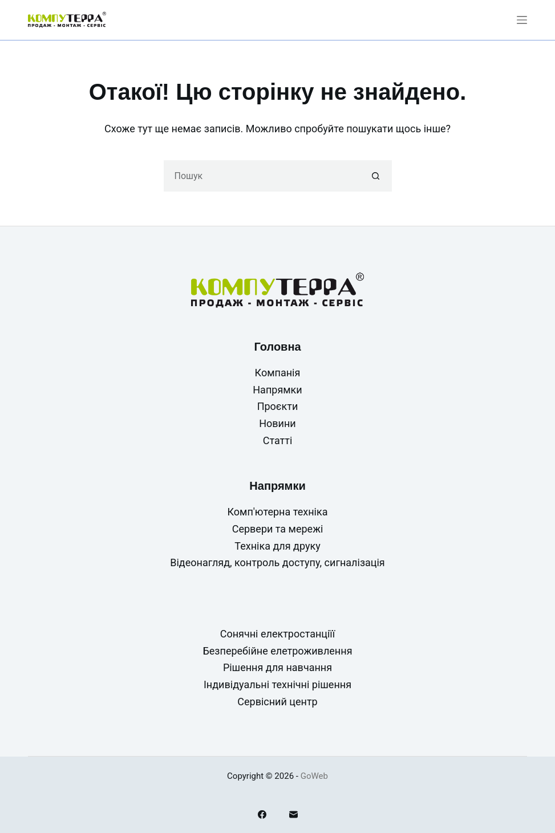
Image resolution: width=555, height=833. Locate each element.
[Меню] (522, 20)
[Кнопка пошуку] (376, 176)
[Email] (293, 814)
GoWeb (314, 776)
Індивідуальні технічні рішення (277, 684)
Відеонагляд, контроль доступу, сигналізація (277, 562)
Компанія (278, 373)
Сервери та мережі (277, 529)
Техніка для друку (277, 546)
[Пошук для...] (262, 176)
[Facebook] (262, 814)
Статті (278, 440)
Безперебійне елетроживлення (277, 651)
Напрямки (277, 390)
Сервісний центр (277, 702)
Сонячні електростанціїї (277, 634)
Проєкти (277, 406)
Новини (277, 423)
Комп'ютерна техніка (278, 512)
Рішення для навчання (277, 667)
